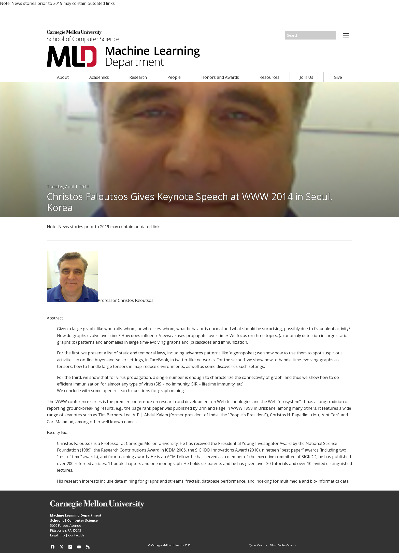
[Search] (310, 35)
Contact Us (76, 535)
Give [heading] (338, 77)
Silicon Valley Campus (283, 545)
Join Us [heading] (306, 77)
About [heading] (63, 77)
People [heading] (174, 77)
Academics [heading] (99, 77)
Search (332, 35)
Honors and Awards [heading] (220, 77)
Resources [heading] (269, 77)
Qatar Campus (258, 545)
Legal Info (57, 535)
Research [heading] (138, 77)
